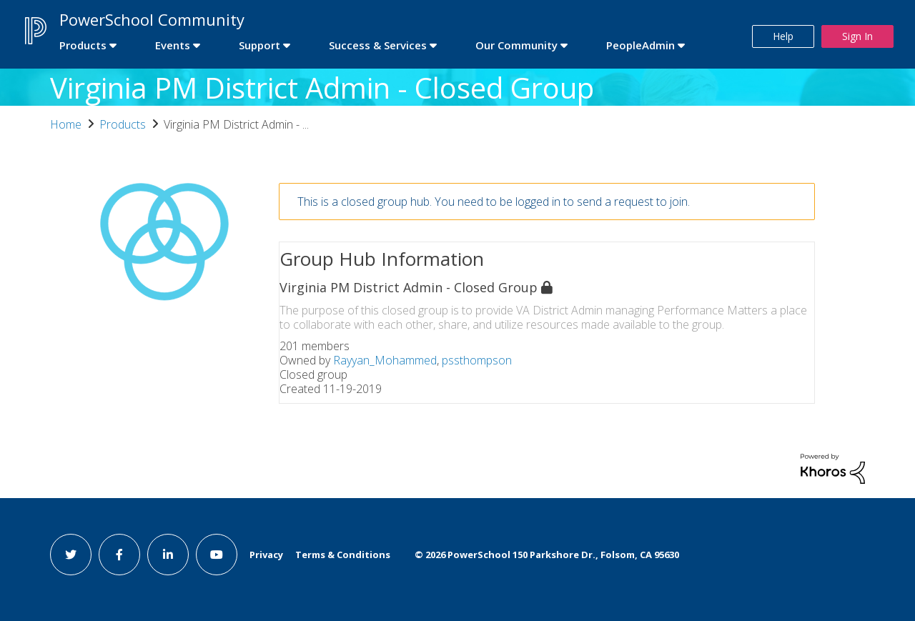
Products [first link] (83, 45)
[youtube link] (216, 554)
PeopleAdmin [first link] (640, 45)
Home (65, 124)
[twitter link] (71, 554)
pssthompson (477, 360)
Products (122, 124)
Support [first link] (259, 45)
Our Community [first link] (516, 45)
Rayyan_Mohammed (385, 360)
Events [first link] (172, 45)
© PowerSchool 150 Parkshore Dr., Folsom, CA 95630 (547, 554)
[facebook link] (119, 554)
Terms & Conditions (342, 554)
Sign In (857, 36)
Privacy (266, 554)
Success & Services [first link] (378, 45)
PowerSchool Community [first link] (151, 19)
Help (783, 36)
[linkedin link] (168, 554)
